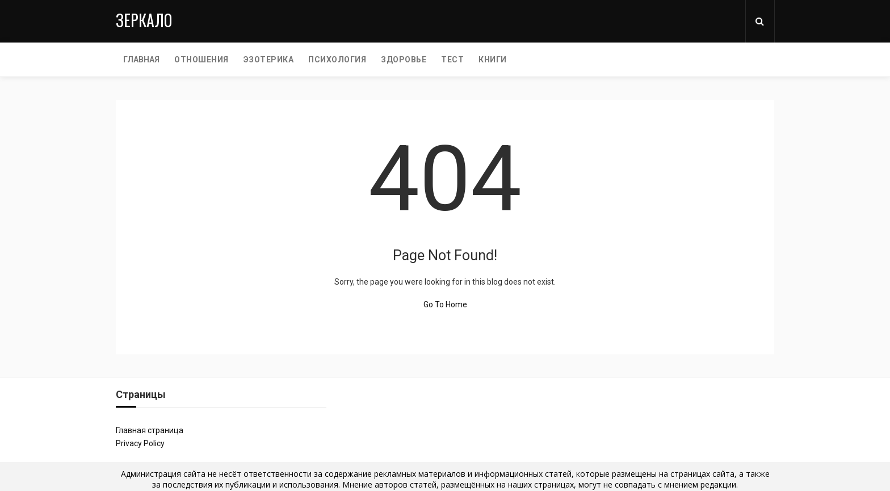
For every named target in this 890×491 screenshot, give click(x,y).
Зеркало (144, 20)
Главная (141, 59)
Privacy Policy (140, 443)
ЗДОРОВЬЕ (403, 59)
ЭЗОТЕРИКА (269, 59)
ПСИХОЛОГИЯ (337, 59)
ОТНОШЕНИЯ (201, 59)
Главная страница (149, 430)
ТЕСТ (452, 59)
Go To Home (445, 304)
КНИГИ (492, 59)
